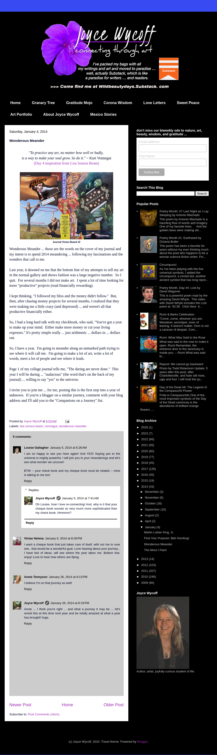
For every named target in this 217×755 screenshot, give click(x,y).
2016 (145, 474)
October (151, 503)
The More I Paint (155, 550)
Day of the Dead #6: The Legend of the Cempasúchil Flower (183, 389)
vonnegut (51, 426)
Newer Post (20, 705)
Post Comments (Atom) (44, 714)
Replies (34, 490)
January (151, 527)
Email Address (149, 142)
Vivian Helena (34, 538)
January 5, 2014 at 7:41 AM (80, 498)
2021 (145, 445)
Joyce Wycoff (45, 498)
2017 (145, 469)
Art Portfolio (21, 114)
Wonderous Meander (158, 544)
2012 (145, 565)
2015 (145, 480)
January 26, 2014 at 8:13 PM (68, 577)
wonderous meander (73, 426)
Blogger (142, 741)
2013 (145, 559)
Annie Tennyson (35, 577)
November (152, 497)
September (153, 509)
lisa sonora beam (31, 426)
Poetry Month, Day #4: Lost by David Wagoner (179, 289)
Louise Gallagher (36, 447)
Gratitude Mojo (79, 103)
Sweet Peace (188, 103)
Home (15, 103)
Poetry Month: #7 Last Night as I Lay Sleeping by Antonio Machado (183, 213)
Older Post (114, 705)
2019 (145, 457)
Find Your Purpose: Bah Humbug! (166, 538)
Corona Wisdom (118, 103)
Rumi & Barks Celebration (176, 314)
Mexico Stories (103, 114)
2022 (145, 439)
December (152, 491)
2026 (145, 427)
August (150, 515)
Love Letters (155, 103)
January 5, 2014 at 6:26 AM (68, 447)
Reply (28, 481)
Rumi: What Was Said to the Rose (182, 337)
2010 (145, 576)
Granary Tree (43, 103)
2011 (145, 571)
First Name (146, 156)
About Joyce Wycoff (61, 114)
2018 (145, 463)
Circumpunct (167, 264)
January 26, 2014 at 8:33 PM (70, 603)
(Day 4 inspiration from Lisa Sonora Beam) (66, 163)
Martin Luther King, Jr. (159, 532)
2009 (145, 582)
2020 (145, 451)
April (148, 521)
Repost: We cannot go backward (181, 364)
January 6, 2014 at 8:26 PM (63, 538)
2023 (145, 433)
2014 (145, 486)
